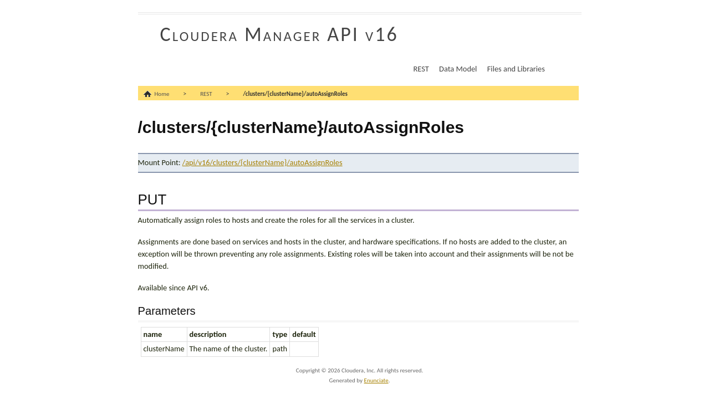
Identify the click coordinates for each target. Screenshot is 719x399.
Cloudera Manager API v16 (279, 34)
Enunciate (376, 380)
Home (162, 94)
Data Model (458, 69)
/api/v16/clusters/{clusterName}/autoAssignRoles (262, 162)
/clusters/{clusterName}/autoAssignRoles (295, 94)
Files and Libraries (516, 69)
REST (421, 69)
